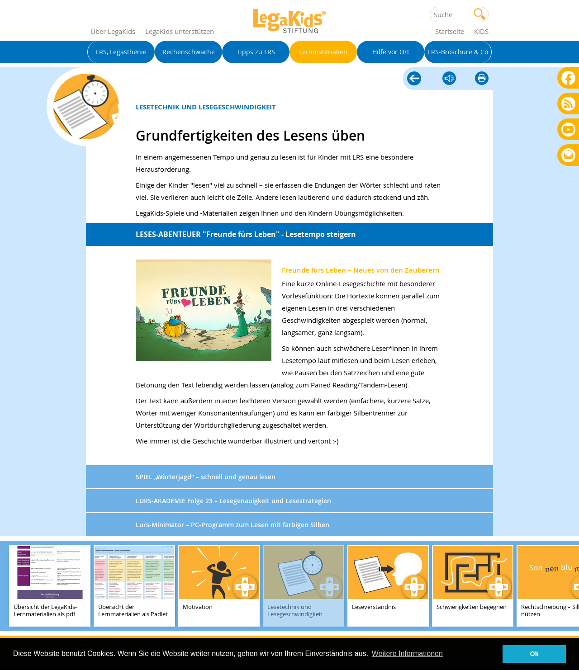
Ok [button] (534, 653)
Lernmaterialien (414, 77)
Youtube (568, 129)
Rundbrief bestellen (568, 155)
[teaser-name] (49, 586)
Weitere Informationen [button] (407, 653)
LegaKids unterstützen (179, 31)
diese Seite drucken (482, 79)
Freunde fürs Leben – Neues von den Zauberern (361, 270)
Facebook (568, 77)
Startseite (449, 31)
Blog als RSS (568, 104)
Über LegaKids (112, 31)
